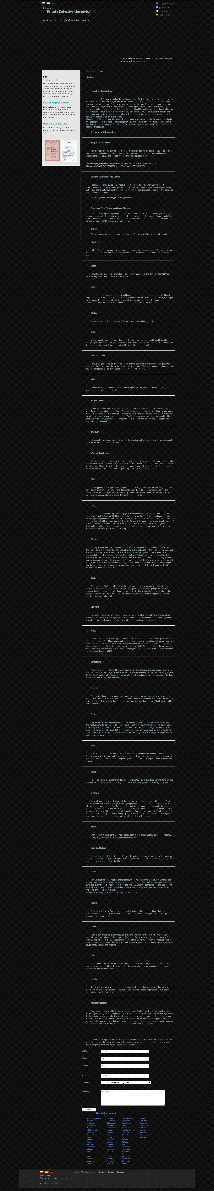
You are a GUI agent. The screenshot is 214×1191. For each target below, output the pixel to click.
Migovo (109, 1159)
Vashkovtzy (90, 1135)
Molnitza (110, 1154)
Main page (90, 71)
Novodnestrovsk (128, 1133)
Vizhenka (89, 1145)
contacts (84, 20)
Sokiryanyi (126, 1150)
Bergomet (90, 1126)
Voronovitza (90, 1138)
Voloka (89, 1140)
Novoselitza (126, 1131)
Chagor (142, 1121)
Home (76, 1175)
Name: (85, 1051)
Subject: (86, 1082)
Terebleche (126, 1161)
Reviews (111, 1175)
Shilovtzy (143, 1131)
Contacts (120, 1175)
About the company (56, 20)
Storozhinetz (126, 1152)
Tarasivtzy (125, 1157)
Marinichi (110, 1161)
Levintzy (110, 1150)
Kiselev (89, 1166)
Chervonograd (145, 1138)
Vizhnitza (89, 1142)
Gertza (88, 1154)
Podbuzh (143, 1135)
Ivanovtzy (90, 1157)
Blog (45, 76)
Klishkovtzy (111, 1126)
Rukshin (125, 1145)
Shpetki (142, 1133)
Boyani (89, 1131)
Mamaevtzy (111, 1142)
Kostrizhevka (111, 1131)
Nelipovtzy (126, 1123)
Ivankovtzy (90, 1164)
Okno (124, 1128)
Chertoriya (144, 1128)
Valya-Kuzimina (92, 1128)
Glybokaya (90, 1147)
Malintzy (110, 1145)
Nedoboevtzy (126, 1126)
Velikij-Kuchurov (92, 1133)
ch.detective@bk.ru (165, 15)
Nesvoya (110, 1166)
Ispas (88, 1159)
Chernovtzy (144, 1126)
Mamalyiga (111, 1140)
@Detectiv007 (163, 8)
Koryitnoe (110, 1135)
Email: (85, 1058)
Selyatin (125, 1147)
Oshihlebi (125, 1135)
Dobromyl (110, 1164)
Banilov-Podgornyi (93, 1121)
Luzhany (110, 1147)
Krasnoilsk (111, 1152)
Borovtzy (89, 1123)
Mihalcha (110, 1157)
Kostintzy (110, 1133)
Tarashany (126, 1159)
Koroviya (110, 1138)
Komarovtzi (111, 1123)
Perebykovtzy (127, 1138)
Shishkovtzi (144, 1140)
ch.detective (162, 11)
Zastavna (89, 1161)
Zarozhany (90, 1150)
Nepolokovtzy (127, 1121)
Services (69, 20)
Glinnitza (89, 1152)
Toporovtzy (126, 1164)
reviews (76, 20)
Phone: (85, 1065)
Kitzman (110, 1128)
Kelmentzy (110, 1121)
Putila (124, 1140)
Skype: (85, 1075)
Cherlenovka (144, 1123)
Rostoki (125, 1142)
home (44, 20)
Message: (86, 1091)
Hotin (124, 1166)
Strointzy (125, 1154)
